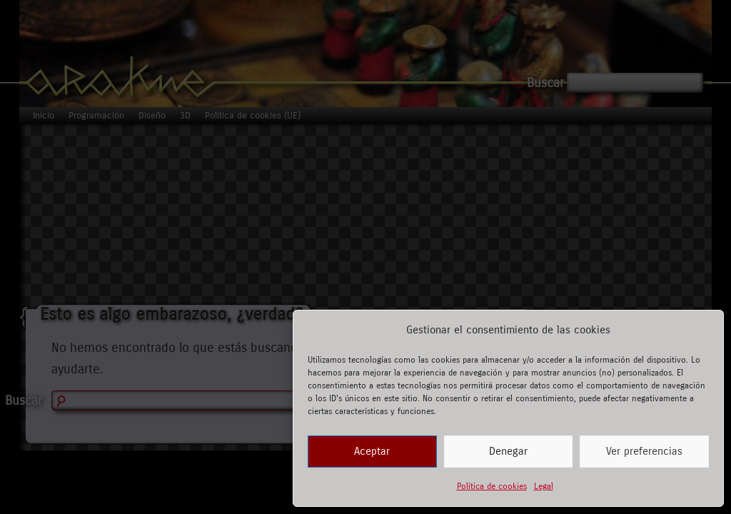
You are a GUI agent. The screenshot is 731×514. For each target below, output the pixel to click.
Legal (543, 486)
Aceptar (372, 451)
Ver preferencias (644, 451)
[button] (702, 330)
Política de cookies (492, 486)
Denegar (508, 451)
